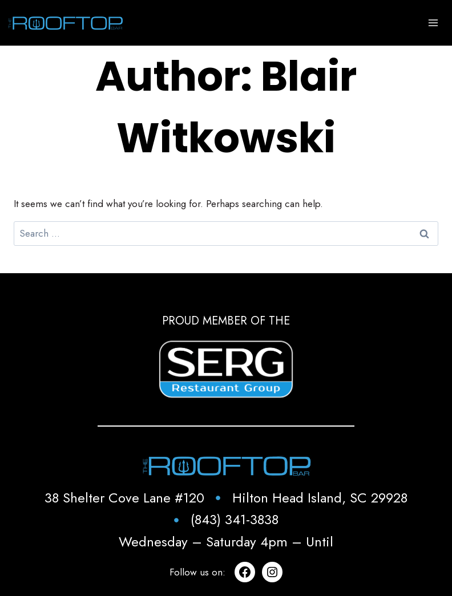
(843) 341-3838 (235, 519)
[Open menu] (432, 22)
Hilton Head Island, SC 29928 (319, 498)
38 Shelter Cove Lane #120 (124, 498)
